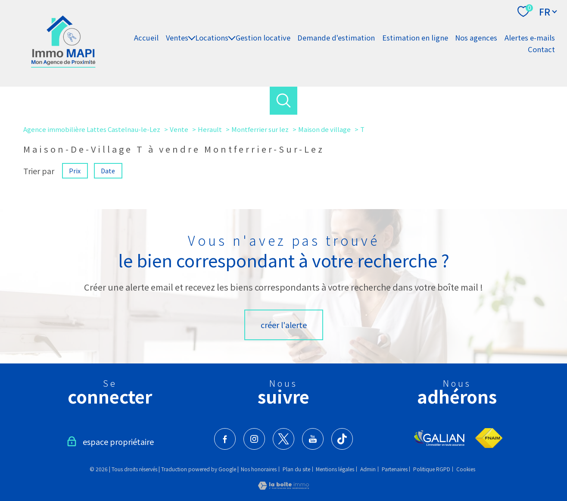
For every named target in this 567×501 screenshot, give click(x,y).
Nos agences (476, 37)
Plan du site (296, 469)
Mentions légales (335, 469)
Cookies (465, 469)
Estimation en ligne (415, 37)
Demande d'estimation (336, 37)
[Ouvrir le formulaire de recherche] (284, 101)
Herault (210, 129)
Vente (179, 129)
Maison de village (324, 129)
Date (108, 170)
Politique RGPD (431, 469)
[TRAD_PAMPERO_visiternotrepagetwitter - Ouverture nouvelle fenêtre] (283, 439)
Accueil (146, 37)
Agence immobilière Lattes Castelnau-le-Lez (91, 129)
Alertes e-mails (530, 37)
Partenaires (395, 469)
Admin (368, 469)
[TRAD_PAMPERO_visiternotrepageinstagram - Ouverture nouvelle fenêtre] (254, 439)
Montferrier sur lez (260, 129)
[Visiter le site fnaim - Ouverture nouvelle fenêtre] (488, 438)
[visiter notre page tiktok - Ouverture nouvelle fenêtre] (342, 439)
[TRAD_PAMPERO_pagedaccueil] (63, 64)
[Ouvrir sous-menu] (192, 37)
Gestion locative (263, 37)
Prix (75, 170)
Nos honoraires (259, 469)
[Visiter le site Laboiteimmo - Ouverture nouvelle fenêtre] (283, 486)
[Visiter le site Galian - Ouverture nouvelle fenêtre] (439, 438)
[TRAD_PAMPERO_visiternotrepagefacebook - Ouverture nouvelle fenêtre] (225, 439)
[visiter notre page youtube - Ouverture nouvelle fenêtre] (313, 439)
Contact (541, 49)
